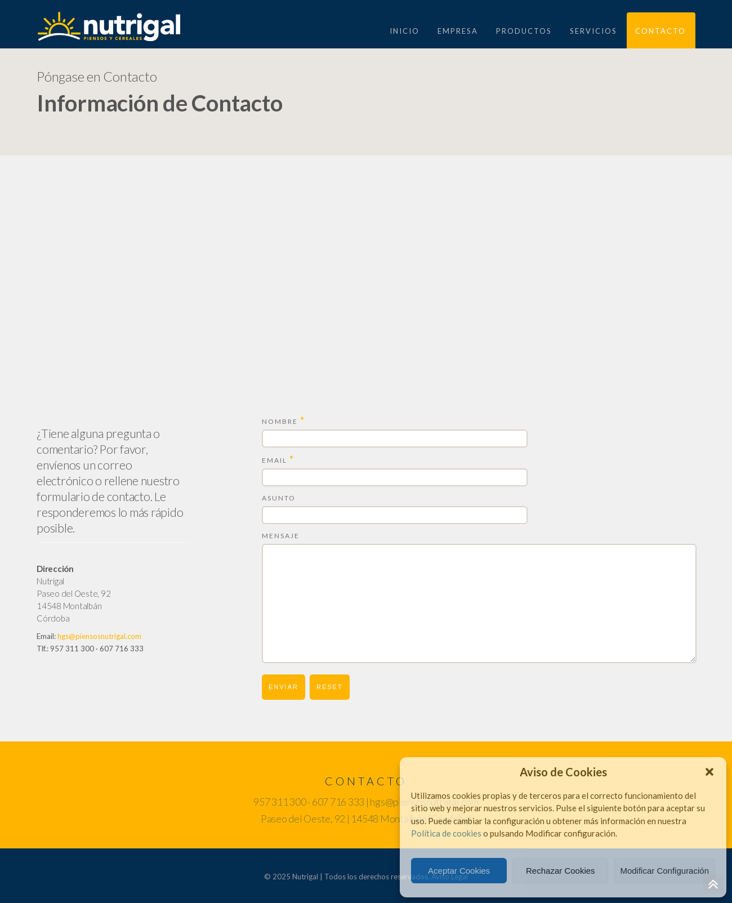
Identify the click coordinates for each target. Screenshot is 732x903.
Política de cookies (446, 833)
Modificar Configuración (664, 870)
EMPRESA (458, 30)
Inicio (404, 30)
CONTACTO (660, 30)
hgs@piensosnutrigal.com (99, 636)
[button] (709, 771)
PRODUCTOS (524, 30)
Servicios (593, 30)
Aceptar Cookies (459, 870)
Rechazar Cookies (560, 870)
